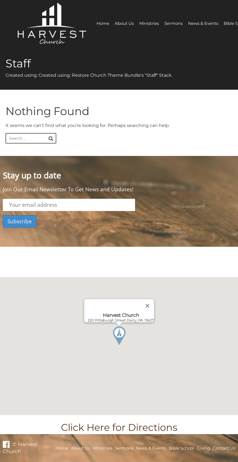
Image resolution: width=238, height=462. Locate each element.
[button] (129, 346)
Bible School (181, 448)
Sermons (173, 23)
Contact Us (224, 448)
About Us (124, 23)
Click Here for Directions (119, 427)
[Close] (147, 305)
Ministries (149, 23)
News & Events (203, 23)
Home (103, 23)
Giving (203, 448)
